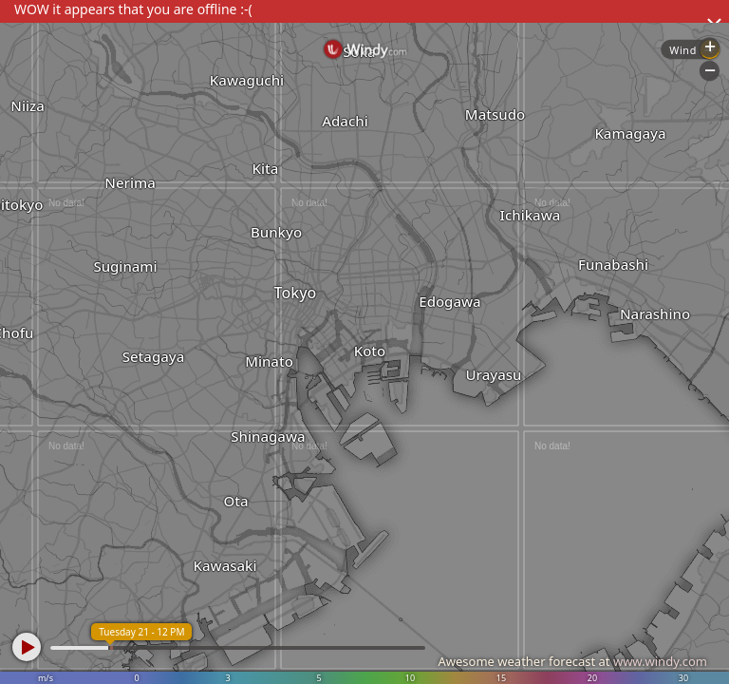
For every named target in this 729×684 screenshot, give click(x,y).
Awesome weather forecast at (572, 661)
